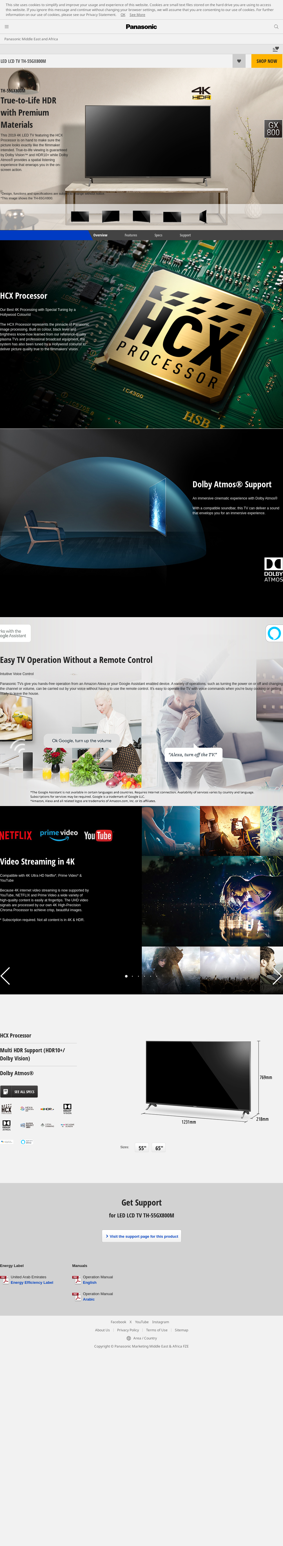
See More (137, 14)
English (90, 1282)
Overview (99, 235)
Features (131, 235)
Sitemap (181, 1330)
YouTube (142, 1321)
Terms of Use (157, 1330)
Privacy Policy (128, 1330)
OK (123, 14)
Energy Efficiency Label (32, 1282)
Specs (158, 235)
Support (185, 235)
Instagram (160, 1321)
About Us (102, 1330)
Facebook (118, 1321)
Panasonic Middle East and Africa (31, 39)
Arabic (89, 1299)
